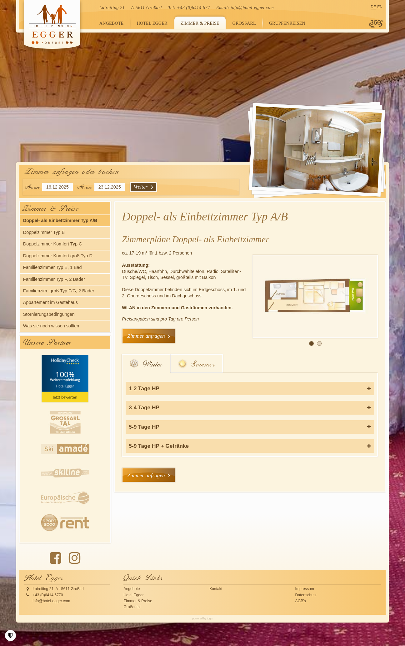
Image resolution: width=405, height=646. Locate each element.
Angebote (131, 589)
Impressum (304, 589)
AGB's (300, 601)
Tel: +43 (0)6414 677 (189, 7)
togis (209, 618)
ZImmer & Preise (137, 601)
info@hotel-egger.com (252, 7)
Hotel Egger (133, 595)
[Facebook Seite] (55, 558)
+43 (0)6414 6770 (48, 595)
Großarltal (131, 607)
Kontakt (215, 589)
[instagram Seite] (74, 558)
